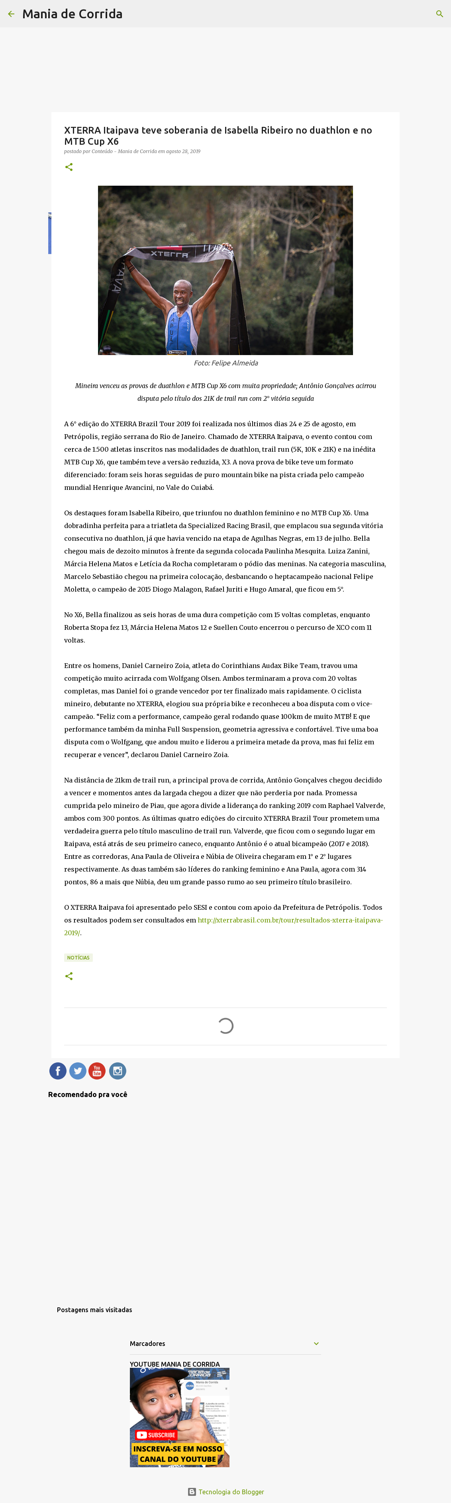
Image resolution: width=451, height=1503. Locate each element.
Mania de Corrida (72, 13)
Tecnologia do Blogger (225, 1491)
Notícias (78, 957)
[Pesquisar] (440, 13)
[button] (69, 167)
